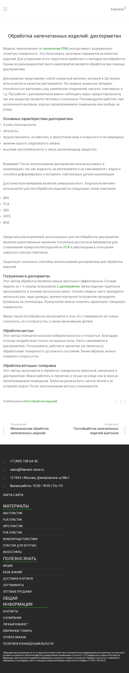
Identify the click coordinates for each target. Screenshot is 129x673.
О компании (12, 617)
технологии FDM (55, 49)
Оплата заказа (14, 637)
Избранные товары (17, 630)
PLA (66, 247)
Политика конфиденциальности (28, 643)
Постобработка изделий (41, 401)
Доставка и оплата (18, 578)
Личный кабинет (15, 624)
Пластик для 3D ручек (19, 545)
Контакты (10, 611)
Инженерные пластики (20, 539)
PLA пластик (12, 519)
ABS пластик (12, 513)
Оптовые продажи (17, 591)
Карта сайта (13, 495)
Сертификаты (13, 585)
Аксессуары (12, 552)
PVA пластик (12, 532)
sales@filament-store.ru (27, 470)
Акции (8, 565)
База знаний (12, 572)
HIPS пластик (13, 526)
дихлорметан (70, 286)
